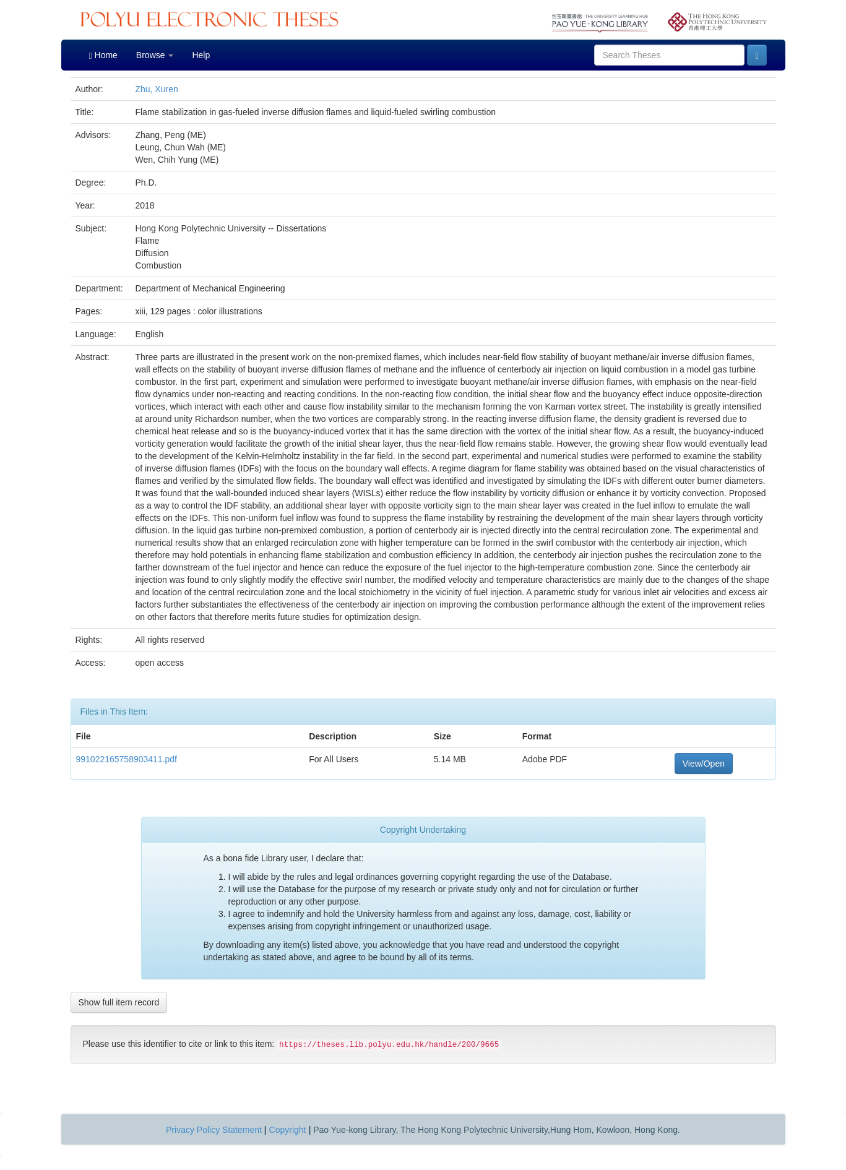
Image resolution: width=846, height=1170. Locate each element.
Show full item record (119, 1002)
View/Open (704, 763)
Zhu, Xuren (156, 89)
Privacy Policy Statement (214, 1130)
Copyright (287, 1130)
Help (201, 55)
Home (103, 55)
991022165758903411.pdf (127, 759)
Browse (155, 55)
